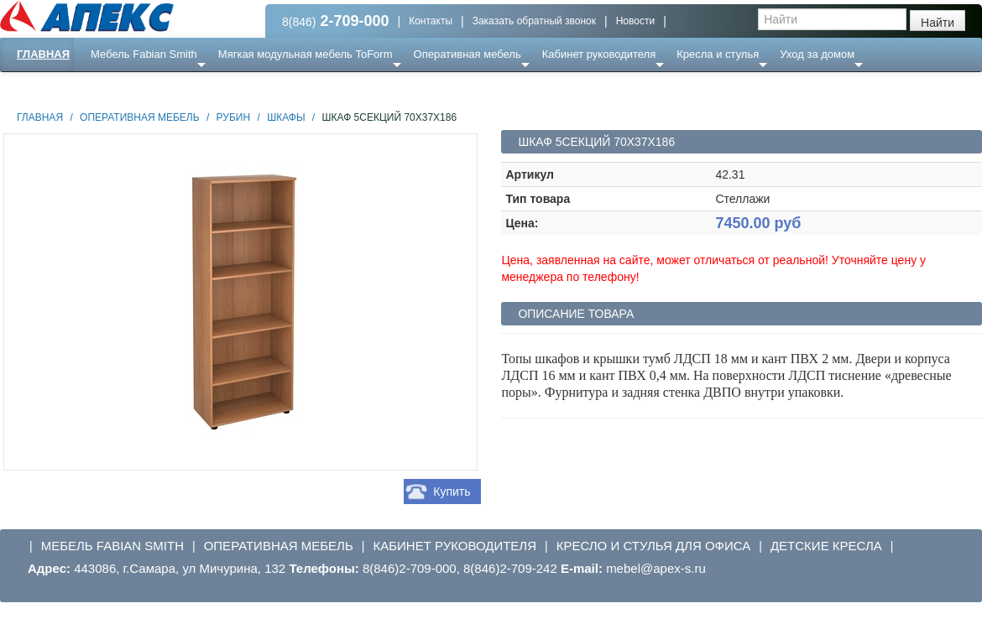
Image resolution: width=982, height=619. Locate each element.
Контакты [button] (430, 21)
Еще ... (118, 87)
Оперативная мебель (467, 54)
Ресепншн (181, 87)
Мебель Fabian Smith (144, 54)
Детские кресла (826, 545)
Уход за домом (817, 54)
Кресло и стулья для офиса (653, 545)
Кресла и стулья (717, 54)
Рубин (234, 117)
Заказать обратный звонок (534, 21)
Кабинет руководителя (599, 54)
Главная (43, 54)
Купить (451, 491)
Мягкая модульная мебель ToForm (305, 54)
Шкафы (286, 117)
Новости (635, 21)
